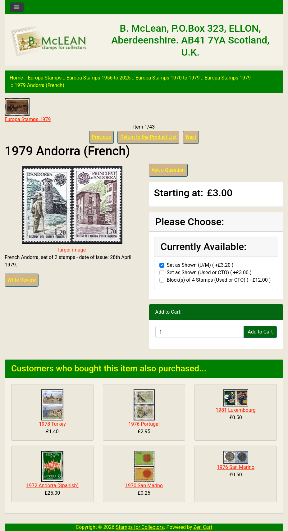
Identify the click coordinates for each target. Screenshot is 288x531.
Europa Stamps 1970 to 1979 (167, 78)
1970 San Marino (144, 485)
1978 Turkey (52, 424)
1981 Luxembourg (236, 410)
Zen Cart (202, 527)
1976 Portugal (144, 424)
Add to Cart (260, 332)
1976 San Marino (235, 467)
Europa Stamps (45, 78)
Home (16, 78)
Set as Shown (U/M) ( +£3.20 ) (200, 265)
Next (191, 137)
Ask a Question (168, 170)
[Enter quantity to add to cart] (199, 332)
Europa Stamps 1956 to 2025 (98, 78)
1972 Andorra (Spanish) (52, 485)
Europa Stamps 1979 (228, 78)
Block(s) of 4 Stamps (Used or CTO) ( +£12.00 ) (219, 280)
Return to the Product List (148, 137)
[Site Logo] (51, 41)
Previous (101, 137)
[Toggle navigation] (17, 7)
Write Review (21, 280)
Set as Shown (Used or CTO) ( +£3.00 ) (209, 272)
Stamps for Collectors (140, 527)
